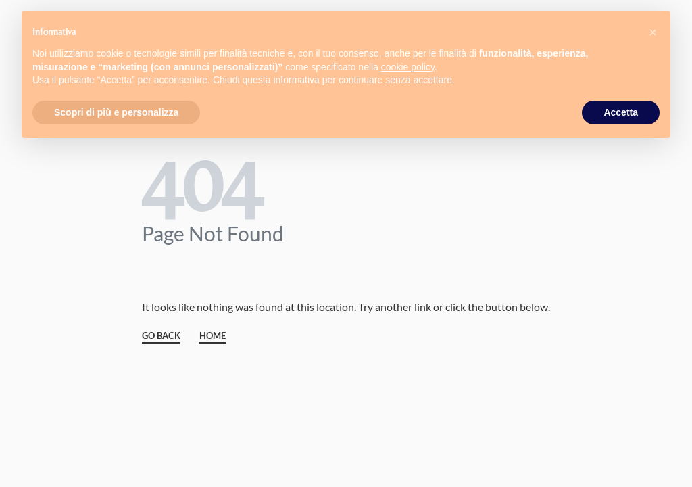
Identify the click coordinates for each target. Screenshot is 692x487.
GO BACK (161, 336)
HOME (212, 336)
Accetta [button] (620, 112)
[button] (653, 32)
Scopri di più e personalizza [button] (116, 112)
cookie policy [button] (408, 67)
